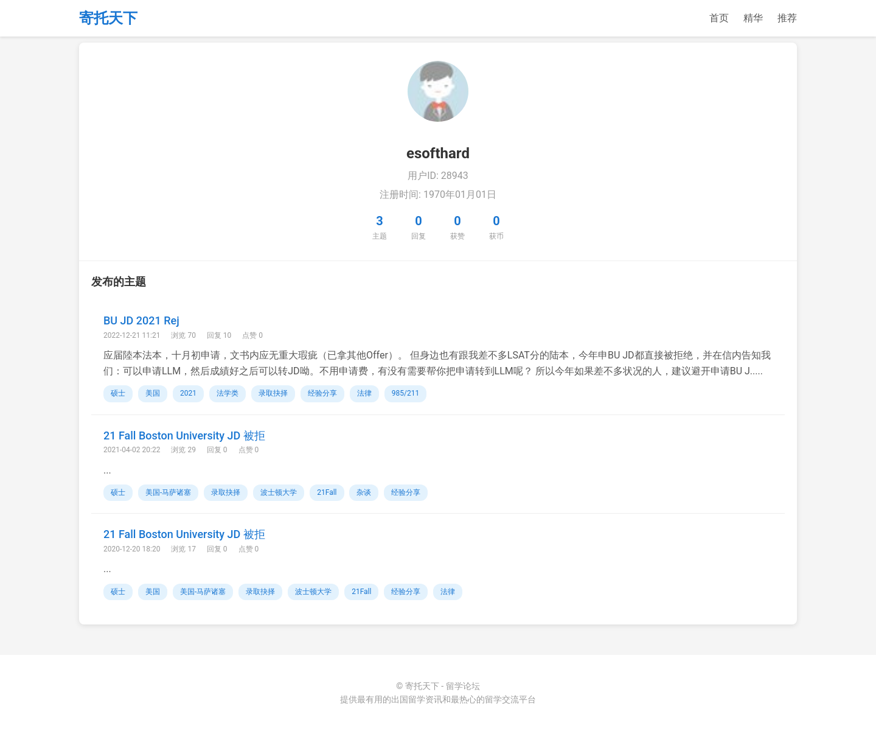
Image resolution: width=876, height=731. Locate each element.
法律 (364, 393)
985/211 (405, 393)
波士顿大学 (278, 492)
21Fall (326, 492)
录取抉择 (273, 393)
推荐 (787, 18)
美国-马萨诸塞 (168, 492)
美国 (152, 393)
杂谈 (363, 492)
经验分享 (322, 393)
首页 (719, 18)
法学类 (227, 393)
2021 (188, 393)
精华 (753, 18)
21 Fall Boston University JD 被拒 (184, 435)
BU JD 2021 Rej (141, 320)
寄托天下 (108, 18)
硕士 (118, 393)
